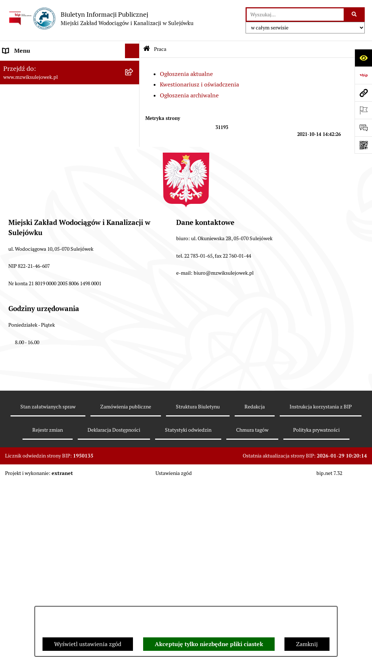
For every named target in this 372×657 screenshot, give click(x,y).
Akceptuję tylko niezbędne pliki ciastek (209, 644)
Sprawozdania (21, 282)
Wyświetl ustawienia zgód (87, 644)
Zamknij (307, 644)
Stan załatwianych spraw (48, 590)
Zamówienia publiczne (125, 590)
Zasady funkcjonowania (33, 80)
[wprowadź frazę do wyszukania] (295, 14)
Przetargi (15, 190)
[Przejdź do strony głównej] (100, 18)
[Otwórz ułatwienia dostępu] (363, 57)
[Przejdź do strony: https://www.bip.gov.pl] (363, 75)
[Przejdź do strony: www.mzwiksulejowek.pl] (363, 92)
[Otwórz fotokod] (363, 145)
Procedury (16, 161)
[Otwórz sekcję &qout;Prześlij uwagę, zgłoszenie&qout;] (363, 127)
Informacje (17, 132)
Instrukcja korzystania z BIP (321, 590)
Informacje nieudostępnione (40, 176)
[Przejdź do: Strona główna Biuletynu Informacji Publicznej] (146, 49)
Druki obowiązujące (28, 147)
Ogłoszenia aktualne (186, 74)
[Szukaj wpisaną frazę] (355, 14)
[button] (134, 80)
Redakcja (254, 590)
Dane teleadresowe (27, 65)
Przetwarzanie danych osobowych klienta (56, 296)
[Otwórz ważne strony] (363, 110)
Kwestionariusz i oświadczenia (199, 84)
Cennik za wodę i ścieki (33, 94)
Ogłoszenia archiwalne (189, 95)
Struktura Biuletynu (198, 590)
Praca (10, 205)
